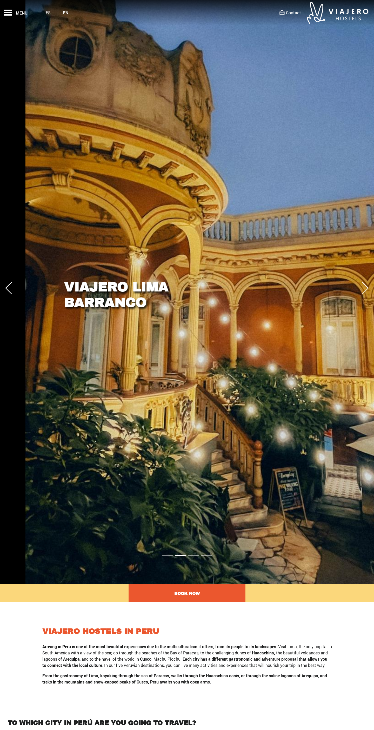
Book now (187, 593)
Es (48, 13)
